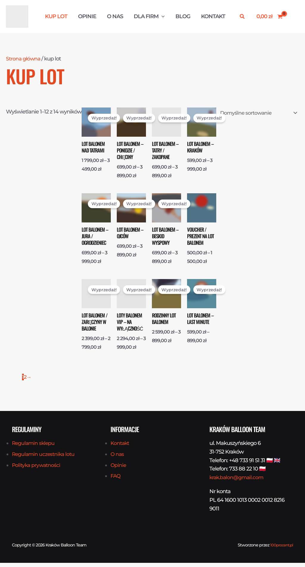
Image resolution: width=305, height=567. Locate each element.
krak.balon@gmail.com (237, 481)
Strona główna (23, 58)
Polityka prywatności (37, 469)
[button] (161, 16)
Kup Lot (56, 16)
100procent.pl (280, 549)
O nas (115, 16)
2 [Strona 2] (25, 381)
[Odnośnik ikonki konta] (294, 16)
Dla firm (149, 16)
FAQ (116, 480)
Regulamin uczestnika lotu (44, 458)
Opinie (87, 16)
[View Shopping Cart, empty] (269, 16)
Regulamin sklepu (34, 447)
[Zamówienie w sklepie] (256, 113)
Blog (182, 16)
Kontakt (213, 16)
